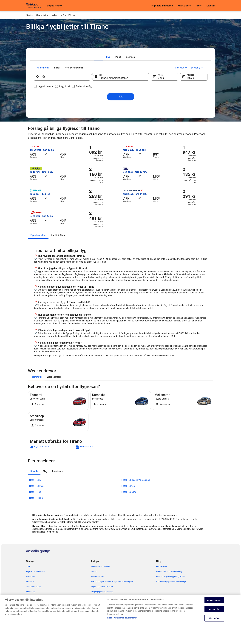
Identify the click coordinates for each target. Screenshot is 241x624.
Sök (120, 96)
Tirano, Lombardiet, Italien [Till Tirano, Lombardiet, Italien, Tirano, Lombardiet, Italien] (113, 78)
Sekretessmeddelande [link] (100, 566)
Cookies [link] (94, 571)
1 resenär (181, 67)
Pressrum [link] (30, 582)
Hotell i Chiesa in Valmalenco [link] (136, 480)
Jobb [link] (28, 566)
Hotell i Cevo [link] (35, 480)
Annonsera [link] (30, 592)
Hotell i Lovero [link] (129, 486)
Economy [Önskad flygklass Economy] (197, 67)
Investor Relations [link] (33, 587)
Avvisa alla (214, 609)
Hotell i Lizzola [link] (36, 486)
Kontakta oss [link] (161, 566)
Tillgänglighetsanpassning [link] (102, 592)
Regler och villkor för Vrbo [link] (102, 587)
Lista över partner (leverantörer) (122, 618)
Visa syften (214, 618)
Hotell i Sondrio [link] (129, 492)
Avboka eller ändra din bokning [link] (169, 571)
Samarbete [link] (30, 577)
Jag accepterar (214, 600)
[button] (120, 461)
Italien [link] (45, 15)
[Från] (62, 77)
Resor (198, 5)
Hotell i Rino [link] (35, 492)
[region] (120, 609)
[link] (52, 447)
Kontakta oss (184, 5)
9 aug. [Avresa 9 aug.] (161, 78)
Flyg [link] (38, 15)
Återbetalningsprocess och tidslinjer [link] (171, 582)
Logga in (211, 5)
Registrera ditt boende (162, 5)
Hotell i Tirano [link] (36, 498)
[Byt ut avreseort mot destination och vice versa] (92, 76)
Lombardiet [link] (55, 15)
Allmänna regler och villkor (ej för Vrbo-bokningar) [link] (112, 582)
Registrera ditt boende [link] (35, 571)
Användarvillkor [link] (97, 577)
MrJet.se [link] (30, 15)
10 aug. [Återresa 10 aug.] (191, 78)
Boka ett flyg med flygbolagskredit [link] (170, 577)
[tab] (108, 57)
